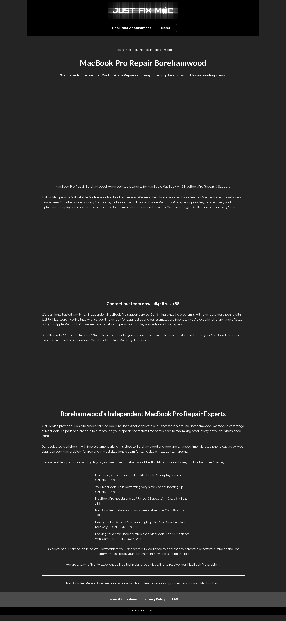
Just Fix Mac (147, 617)
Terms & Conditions (122, 605)
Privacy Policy (154, 605)
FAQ (175, 605)
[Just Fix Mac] (143, 10)
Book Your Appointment (131, 28)
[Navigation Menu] (167, 28)
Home (118, 49)
